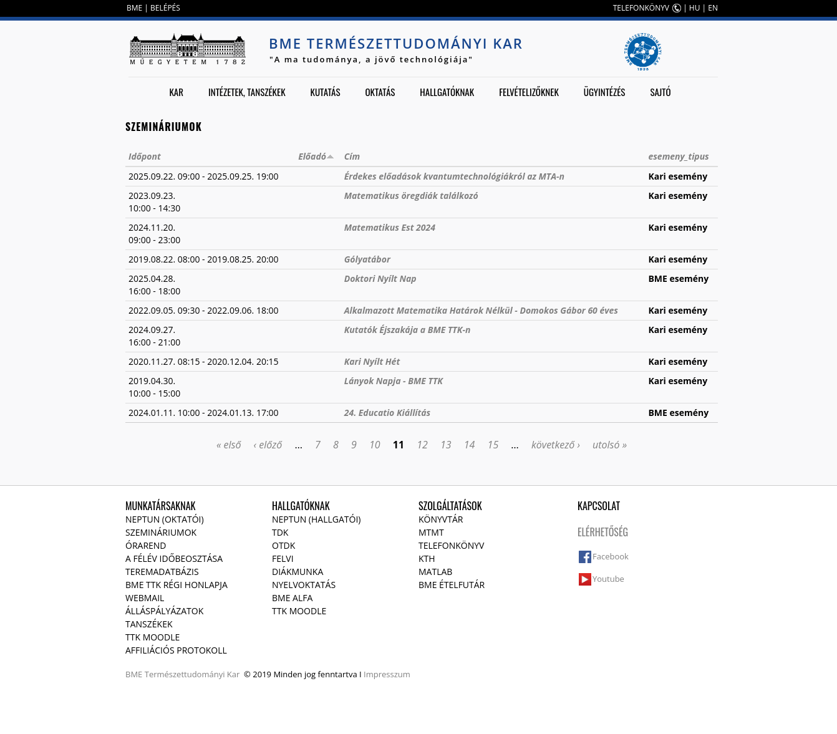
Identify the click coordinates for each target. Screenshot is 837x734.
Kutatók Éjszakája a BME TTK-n (407, 330)
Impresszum (387, 674)
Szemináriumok (160, 532)
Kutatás (326, 92)
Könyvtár (440, 519)
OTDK (283, 545)
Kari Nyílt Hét (372, 361)
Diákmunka (297, 571)
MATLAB (435, 571)
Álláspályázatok (164, 611)
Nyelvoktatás (304, 585)
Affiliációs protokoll (176, 650)
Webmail (144, 598)
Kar (176, 92)
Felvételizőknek (529, 92)
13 (446, 445)
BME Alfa (292, 598)
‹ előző (268, 445)
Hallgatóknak (447, 92)
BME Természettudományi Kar (396, 43)
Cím (352, 156)
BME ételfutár (451, 585)
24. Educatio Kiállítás (387, 412)
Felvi (283, 558)
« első (228, 445)
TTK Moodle (152, 637)
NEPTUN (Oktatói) (164, 519)
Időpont (144, 156)
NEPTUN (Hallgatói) (316, 519)
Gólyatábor (367, 259)
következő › (555, 445)
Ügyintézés (605, 92)
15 (493, 445)
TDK (280, 532)
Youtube (608, 578)
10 (374, 445)
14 (469, 445)
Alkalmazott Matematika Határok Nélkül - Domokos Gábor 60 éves (481, 310)
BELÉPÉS (165, 7)
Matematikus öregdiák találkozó (411, 195)
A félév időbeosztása (174, 558)
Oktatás (380, 92)
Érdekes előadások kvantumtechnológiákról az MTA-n (454, 176)
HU (694, 7)
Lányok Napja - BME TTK (393, 381)
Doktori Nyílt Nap (380, 278)
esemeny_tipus (678, 156)
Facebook (611, 556)
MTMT (431, 532)
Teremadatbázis (162, 571)
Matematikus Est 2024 (389, 227)
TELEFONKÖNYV (641, 7)
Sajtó (660, 92)
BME (134, 7)
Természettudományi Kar (192, 674)
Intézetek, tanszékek (247, 92)
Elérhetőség (603, 531)
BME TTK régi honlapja (176, 585)
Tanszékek (149, 624)
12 (422, 445)
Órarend (146, 545)
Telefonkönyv (451, 545)
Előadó (316, 156)
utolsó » (610, 445)
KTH (426, 558)
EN (713, 7)
